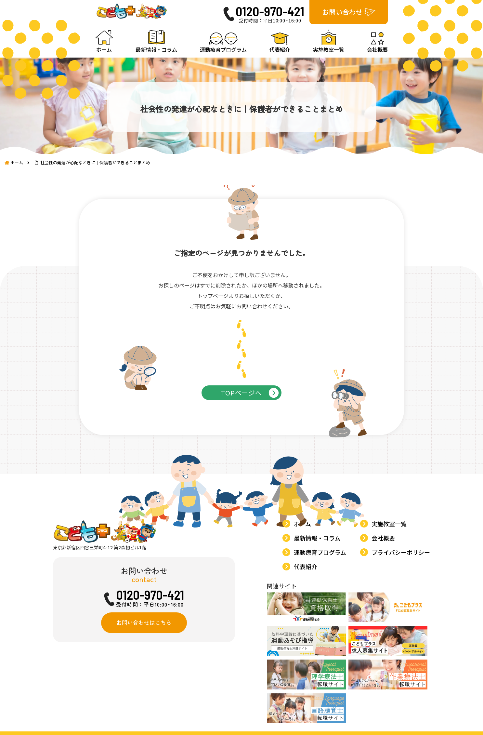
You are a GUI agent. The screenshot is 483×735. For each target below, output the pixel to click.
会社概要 (384, 587)
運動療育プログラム (321, 600)
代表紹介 (307, 613)
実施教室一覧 (390, 573)
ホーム (303, 573)
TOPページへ (241, 411)
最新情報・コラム (318, 587)
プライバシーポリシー (402, 600)
